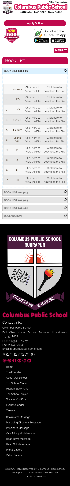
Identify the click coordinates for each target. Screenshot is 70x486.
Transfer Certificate (17, 399)
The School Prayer (17, 394)
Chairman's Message (18, 417)
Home (9, 366)
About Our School (16, 377)
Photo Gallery (14, 449)
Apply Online (35, 23)
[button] (61, 50)
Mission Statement (17, 388)
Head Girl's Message (18, 444)
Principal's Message (17, 428)
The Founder (13, 372)
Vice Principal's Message (20, 433)
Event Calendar (15, 404)
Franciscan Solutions (35, 476)
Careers (10, 410)
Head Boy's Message (18, 438)
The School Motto (16, 383)
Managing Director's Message (23, 422)
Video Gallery (14, 455)
